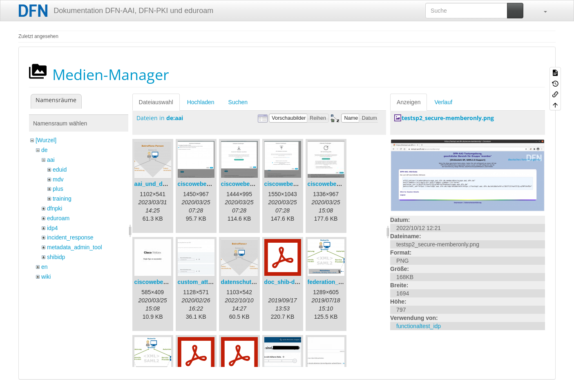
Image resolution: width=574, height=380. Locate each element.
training (62, 198)
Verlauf (443, 102)
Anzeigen (408, 102)
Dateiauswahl (156, 102)
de (44, 150)
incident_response (70, 237)
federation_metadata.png (341, 282)
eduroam (58, 218)
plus (58, 189)
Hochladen (200, 102)
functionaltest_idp (418, 326)
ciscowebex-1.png (202, 184)
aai (51, 159)
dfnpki (54, 208)
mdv (58, 179)
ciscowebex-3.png (289, 184)
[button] (541, 10)
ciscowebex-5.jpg (158, 282)
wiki (46, 276)
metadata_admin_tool (74, 247)
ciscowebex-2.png (245, 184)
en (44, 267)
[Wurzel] (46, 140)
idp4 (52, 228)
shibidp (56, 257)
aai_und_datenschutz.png (169, 184)
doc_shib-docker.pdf (292, 282)
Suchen (238, 102)
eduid (60, 169)
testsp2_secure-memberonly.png (448, 118)
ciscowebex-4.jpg (331, 184)
